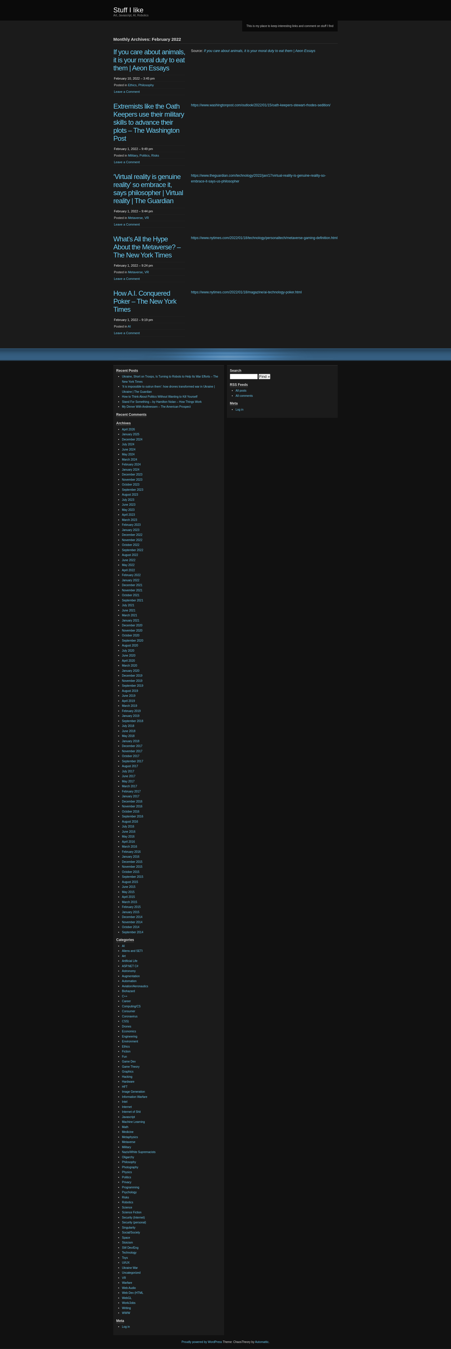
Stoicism (127, 1242)
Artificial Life (129, 961)
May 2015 (128, 892)
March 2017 (129, 786)
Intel (124, 1101)
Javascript (128, 1117)
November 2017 (132, 751)
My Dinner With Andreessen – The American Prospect (156, 406)
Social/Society (131, 1232)
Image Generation (133, 1091)
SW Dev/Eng (130, 1247)
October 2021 (130, 595)
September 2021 (132, 600)
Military (133, 155)
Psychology (129, 1192)
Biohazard (128, 991)
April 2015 (128, 896)
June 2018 (128, 731)
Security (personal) (134, 1222)
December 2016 (132, 801)
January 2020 (130, 670)
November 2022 (132, 540)
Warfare (127, 1282)
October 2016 (130, 811)
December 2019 (132, 675)
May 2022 (128, 565)
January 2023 (130, 530)
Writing (126, 1308)
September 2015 (132, 876)
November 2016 (132, 806)
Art (124, 956)
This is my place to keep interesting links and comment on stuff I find (289, 26)
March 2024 (129, 459)
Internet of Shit (131, 1111)
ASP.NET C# (130, 966)
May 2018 (128, 736)
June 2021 (128, 610)
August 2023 (130, 494)
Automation (129, 981)
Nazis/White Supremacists (139, 1152)
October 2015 (130, 871)
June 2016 (128, 831)
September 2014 (132, 932)
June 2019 (128, 695)
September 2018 (132, 721)
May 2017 (128, 781)
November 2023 (132, 479)
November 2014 (132, 922)
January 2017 (130, 796)
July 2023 (128, 499)
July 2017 (128, 771)
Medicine (127, 1132)
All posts (241, 390)
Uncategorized (131, 1272)
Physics (127, 1172)
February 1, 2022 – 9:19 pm (133, 320)
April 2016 (128, 841)
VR (146, 218)
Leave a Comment (127, 91)
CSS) (125, 1021)
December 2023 (132, 474)
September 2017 (132, 761)
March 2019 (129, 705)
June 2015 (128, 886)
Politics (144, 155)
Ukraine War (130, 1267)
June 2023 (128, 504)
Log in (126, 1326)
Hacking (127, 1076)
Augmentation (131, 976)
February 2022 (131, 575)
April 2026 (128, 429)
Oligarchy (128, 1157)
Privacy (126, 1182)
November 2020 (132, 630)
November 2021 (132, 590)
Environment (130, 1041)
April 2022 (128, 570)
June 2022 (128, 560)
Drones (126, 1026)
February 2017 (131, 791)
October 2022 (130, 544)
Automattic (262, 1342)
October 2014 (130, 927)
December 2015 (132, 861)
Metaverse (135, 218)
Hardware (128, 1081)
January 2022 (130, 580)
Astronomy (129, 971)
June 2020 (128, 655)
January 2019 (130, 715)
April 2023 (128, 514)
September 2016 (132, 816)
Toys (125, 1257)
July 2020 (128, 650)
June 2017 (128, 776)
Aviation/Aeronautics (135, 986)
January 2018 (130, 741)
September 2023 (132, 489)
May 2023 (128, 509)
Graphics (127, 1071)
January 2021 (130, 620)
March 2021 (129, 615)
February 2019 (131, 711)
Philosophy (146, 85)
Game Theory (130, 1066)
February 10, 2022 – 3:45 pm (134, 78)
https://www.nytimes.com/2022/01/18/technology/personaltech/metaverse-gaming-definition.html (264, 238)
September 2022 (132, 550)
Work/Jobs (128, 1302)
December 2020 (132, 625)
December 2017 (132, 746)
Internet (127, 1107)
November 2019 (132, 680)
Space (126, 1237)
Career (126, 1001)
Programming (130, 1187)
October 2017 (130, 756)
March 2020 (129, 665)
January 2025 (130, 434)
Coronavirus (129, 1016)
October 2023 (130, 484)
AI (129, 326)
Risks (155, 155)
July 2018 (128, 726)
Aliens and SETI (132, 950)
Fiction (126, 1051)
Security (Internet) (133, 1217)
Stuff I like (128, 10)
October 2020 (130, 635)
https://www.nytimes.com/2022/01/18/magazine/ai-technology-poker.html (246, 292)
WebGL (127, 1298)
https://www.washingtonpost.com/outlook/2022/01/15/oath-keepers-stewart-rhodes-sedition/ (260, 105)
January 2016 (130, 856)
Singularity (128, 1227)
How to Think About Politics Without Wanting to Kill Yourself (159, 396)
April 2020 (128, 660)
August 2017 (130, 766)
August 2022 (130, 555)
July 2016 (128, 826)
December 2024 (132, 439)
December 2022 (132, 534)
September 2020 (132, 640)
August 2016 (130, 821)
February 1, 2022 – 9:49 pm (133, 149)
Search (235, 371)
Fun (124, 1056)
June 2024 (128, 449)
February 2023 (131, 524)
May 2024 (128, 454)
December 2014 (132, 917)
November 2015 (132, 866)
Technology (129, 1252)
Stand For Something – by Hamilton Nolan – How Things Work (162, 401)
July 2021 (128, 605)
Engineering (129, 1036)
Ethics (132, 85)
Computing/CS (131, 1006)
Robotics (127, 1202)
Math (125, 1127)
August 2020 (130, 645)
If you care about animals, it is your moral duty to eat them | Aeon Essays (149, 60)
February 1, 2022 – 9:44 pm (133, 211)
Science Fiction (132, 1212)
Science (127, 1207)
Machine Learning (133, 1121)
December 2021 (132, 585)
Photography (130, 1167)
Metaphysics (130, 1137)
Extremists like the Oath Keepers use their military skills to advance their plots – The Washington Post (148, 122)
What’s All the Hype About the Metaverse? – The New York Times (147, 247)
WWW (126, 1313)
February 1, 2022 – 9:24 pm (133, 265)
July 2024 (128, 444)
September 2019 (132, 685)
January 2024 (130, 469)
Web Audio (129, 1288)
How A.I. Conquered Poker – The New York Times (144, 301)
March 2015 (129, 902)
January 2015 (130, 912)
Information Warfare (134, 1096)
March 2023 (129, 519)
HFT (124, 1086)
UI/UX (126, 1262)
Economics (129, 1031)
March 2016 (129, 846)
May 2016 (128, 836)
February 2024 (131, 464)
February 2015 (131, 907)
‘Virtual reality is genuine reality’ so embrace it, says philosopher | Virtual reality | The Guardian (148, 189)
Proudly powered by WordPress (201, 1342)
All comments (244, 395)
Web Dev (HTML (132, 1292)
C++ (124, 996)
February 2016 (131, 851)
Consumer (128, 1011)
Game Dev (129, 1061)
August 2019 (130, 690)
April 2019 (128, 701)
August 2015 (130, 882)
